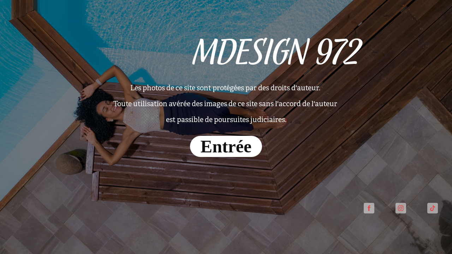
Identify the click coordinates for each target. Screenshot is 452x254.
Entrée (226, 146)
